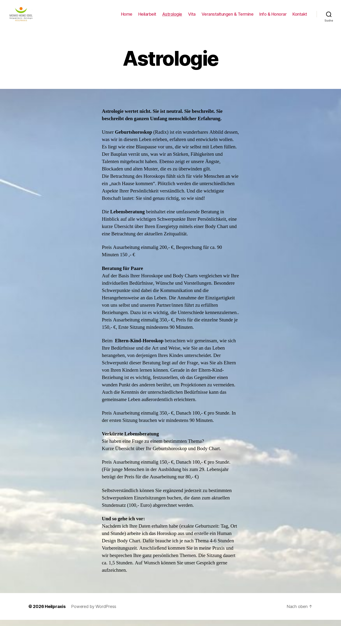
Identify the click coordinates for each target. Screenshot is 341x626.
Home (126, 17)
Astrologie (172, 17)
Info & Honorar (273, 17)
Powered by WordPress (93, 612)
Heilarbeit (147, 17)
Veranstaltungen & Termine (228, 17)
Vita (192, 17)
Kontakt (299, 17)
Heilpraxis (55, 612)
